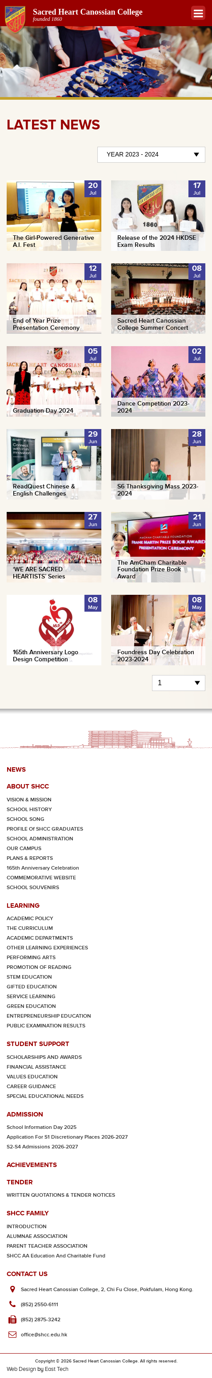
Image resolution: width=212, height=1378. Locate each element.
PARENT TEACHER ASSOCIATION (47, 1246)
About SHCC (28, 786)
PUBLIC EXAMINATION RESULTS (46, 1026)
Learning (23, 905)
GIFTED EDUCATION (32, 987)
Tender (20, 1182)
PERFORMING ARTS (31, 957)
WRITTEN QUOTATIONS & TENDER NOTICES (61, 1195)
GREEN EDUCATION (31, 1006)
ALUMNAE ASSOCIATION (37, 1236)
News (16, 769)
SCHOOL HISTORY (29, 809)
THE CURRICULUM (30, 928)
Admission (25, 1114)
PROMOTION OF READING (39, 967)
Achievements (32, 1164)
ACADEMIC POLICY (30, 918)
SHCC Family (28, 1213)
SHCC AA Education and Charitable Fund (56, 1256)
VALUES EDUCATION (32, 1077)
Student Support (38, 1043)
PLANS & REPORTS (30, 858)
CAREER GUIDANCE (31, 1086)
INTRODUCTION (27, 1226)
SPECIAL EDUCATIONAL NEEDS (45, 1096)
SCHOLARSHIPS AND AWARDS (44, 1057)
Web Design (21, 1369)
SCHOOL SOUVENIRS (33, 887)
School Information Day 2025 (41, 1127)
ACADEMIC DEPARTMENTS (40, 938)
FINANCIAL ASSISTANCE (36, 1067)
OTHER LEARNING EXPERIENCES (47, 948)
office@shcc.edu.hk (44, 1334)
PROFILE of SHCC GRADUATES (45, 829)
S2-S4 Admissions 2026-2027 (42, 1147)
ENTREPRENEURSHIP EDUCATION (49, 1016)
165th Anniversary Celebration (43, 868)
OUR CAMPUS (24, 848)
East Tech (56, 1369)
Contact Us (27, 1273)
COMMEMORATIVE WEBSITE (41, 877)
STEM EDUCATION (29, 977)
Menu (198, 13)
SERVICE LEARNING (31, 996)
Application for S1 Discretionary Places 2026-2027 (67, 1137)
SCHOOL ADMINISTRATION (40, 838)
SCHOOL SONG (25, 819)
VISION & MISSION (29, 799)
